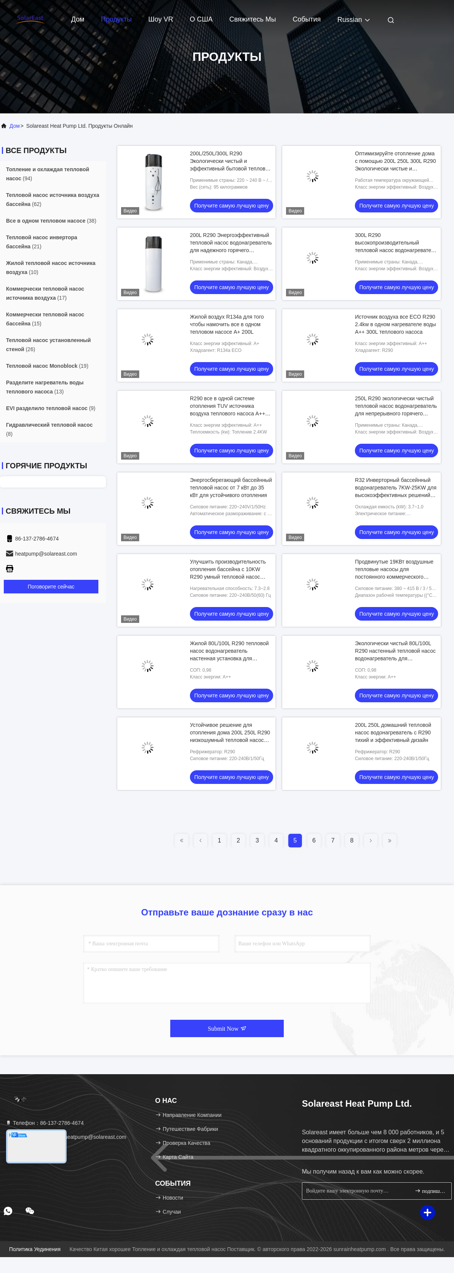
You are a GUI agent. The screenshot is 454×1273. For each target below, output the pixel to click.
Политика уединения (35, 1249)
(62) (52, 199)
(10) (50, 267)
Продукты (116, 19)
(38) (51, 221)
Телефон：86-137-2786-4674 (44, 1123)
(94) (47, 173)
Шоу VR (160, 19)
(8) (49, 429)
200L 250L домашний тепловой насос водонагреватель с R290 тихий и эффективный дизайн (393, 732)
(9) (50, 408)
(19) (47, 366)
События (307, 19)
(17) (45, 293)
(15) (45, 319)
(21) (41, 241)
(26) (48, 344)
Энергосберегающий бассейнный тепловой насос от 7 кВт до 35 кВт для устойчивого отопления (231, 487)
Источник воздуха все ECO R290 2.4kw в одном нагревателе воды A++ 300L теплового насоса (395, 324)
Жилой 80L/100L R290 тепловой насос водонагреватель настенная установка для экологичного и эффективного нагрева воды (229, 658)
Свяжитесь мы (252, 19)
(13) (45, 387)
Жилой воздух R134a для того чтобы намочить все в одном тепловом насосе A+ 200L (227, 324)
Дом (77, 19)
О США (201, 19)
